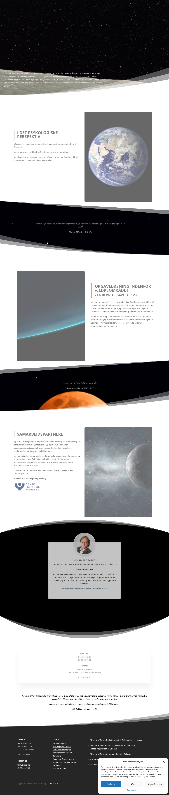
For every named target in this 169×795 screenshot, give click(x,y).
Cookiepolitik (132, 790)
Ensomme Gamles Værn (63, 759)
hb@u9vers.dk (23, 765)
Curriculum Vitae (101, 594)
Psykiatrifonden (60, 768)
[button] (163, 761)
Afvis (133, 784)
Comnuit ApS (52, 783)
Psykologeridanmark (62, 746)
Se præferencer (155, 784)
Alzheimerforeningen (62, 749)
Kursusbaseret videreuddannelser (75, 594)
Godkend (111, 784)
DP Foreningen (59, 743)
